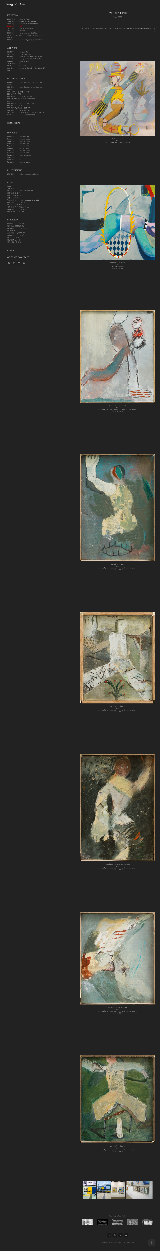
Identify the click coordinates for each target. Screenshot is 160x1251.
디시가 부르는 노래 (15, 195)
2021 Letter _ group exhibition (22, 33)
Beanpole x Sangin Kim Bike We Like (24, 56)
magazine (12, 132)
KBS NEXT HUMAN (14, 105)
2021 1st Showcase (16, 30)
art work (12, 48)
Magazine (11, 157)
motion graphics (16, 78)
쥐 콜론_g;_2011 (14, 230)
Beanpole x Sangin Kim (18, 61)
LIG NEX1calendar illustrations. (23, 174)
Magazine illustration (18, 136)
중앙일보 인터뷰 (13, 240)
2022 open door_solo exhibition (22, 23)
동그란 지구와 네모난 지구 (18, 204)
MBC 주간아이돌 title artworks (21, 98)
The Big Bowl (13, 188)
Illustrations (14, 170)
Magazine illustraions (18, 146)
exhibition (12, 15)
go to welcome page (18, 257)
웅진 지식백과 (12, 197)
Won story (12, 101)
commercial (13, 123)
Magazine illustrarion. (18, 162)
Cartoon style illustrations (21, 115)
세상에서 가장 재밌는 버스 (18, 207)
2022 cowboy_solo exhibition (21, 28)
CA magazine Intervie (17, 228)
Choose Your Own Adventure (20, 191)
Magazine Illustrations (18, 150)
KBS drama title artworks (19, 96)
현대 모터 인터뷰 (14, 242)
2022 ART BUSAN (14, 26)
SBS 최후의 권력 (14, 94)
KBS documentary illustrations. (22, 103)
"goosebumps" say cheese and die (23, 200)
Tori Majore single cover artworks (24, 59)
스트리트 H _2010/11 (16, 233)
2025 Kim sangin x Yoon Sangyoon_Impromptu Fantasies (21, 20)
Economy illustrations (18, 153)
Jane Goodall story (16, 209)
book (10, 182)
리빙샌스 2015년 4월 (15, 226)
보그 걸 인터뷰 (13, 237)
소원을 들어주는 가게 (15, 211)
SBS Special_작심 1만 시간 (19, 110)
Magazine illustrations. (19, 155)
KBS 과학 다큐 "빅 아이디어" (19, 91)
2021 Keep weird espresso (19, 54)
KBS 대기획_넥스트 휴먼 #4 (18, 108)
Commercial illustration (19, 139)
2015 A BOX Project (16, 66)
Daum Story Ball (15, 159)
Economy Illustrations (18, 148)
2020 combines (14, 63)
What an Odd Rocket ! (17, 202)
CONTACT (12, 250)
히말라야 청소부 (13, 193)
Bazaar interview (15, 223)
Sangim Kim (15, 4)
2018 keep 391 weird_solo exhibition (25, 40)
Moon (9, 186)
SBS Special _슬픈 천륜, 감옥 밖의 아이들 (25, 112)
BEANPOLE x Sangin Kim (18, 52)
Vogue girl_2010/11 (16, 235)
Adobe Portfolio (124, 1242)
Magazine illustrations (18, 141)
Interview (12, 219)
